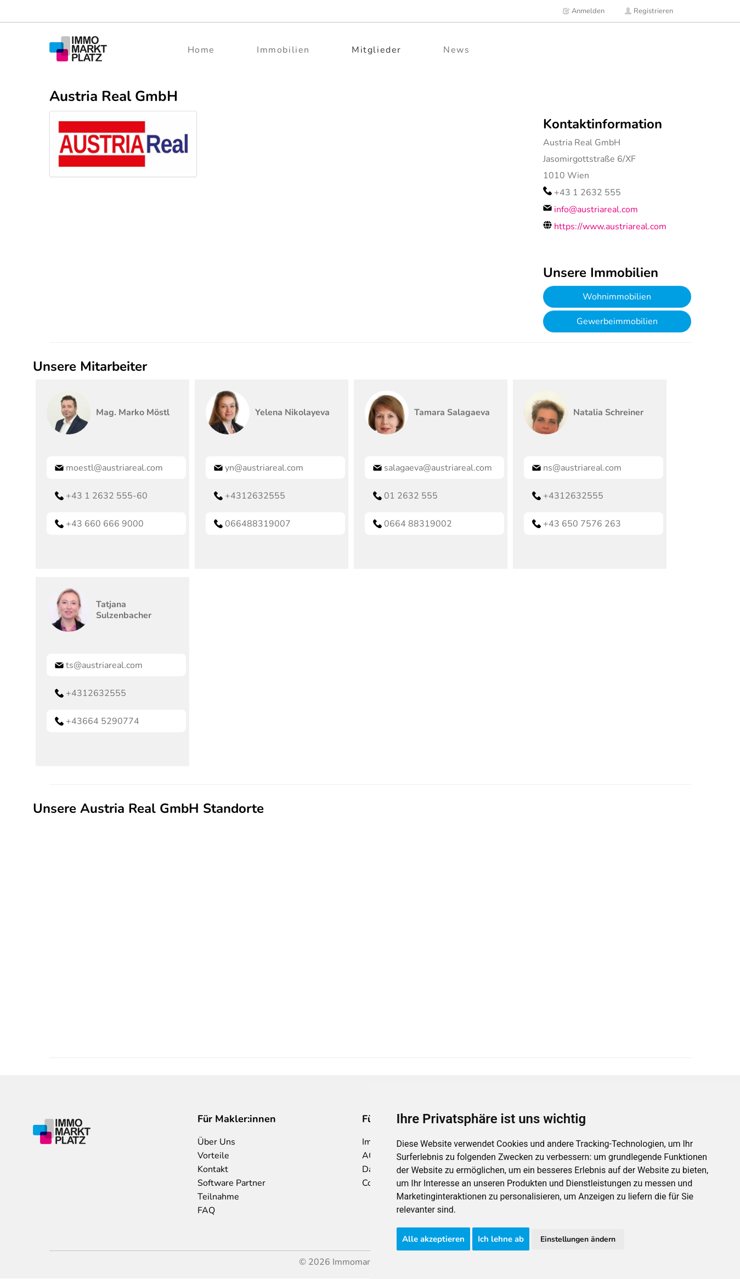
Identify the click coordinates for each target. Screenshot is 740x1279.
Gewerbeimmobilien (617, 321)
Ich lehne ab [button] (501, 1238)
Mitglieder (377, 49)
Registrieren (648, 11)
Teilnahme (218, 1197)
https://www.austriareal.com (610, 226)
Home (201, 49)
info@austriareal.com (596, 209)
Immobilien (283, 49)
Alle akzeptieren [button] (433, 1238)
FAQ (206, 1210)
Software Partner (231, 1183)
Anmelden (583, 11)
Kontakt (212, 1169)
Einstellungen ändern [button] (577, 1239)
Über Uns (216, 1142)
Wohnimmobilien (617, 297)
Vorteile (213, 1156)
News (456, 49)
